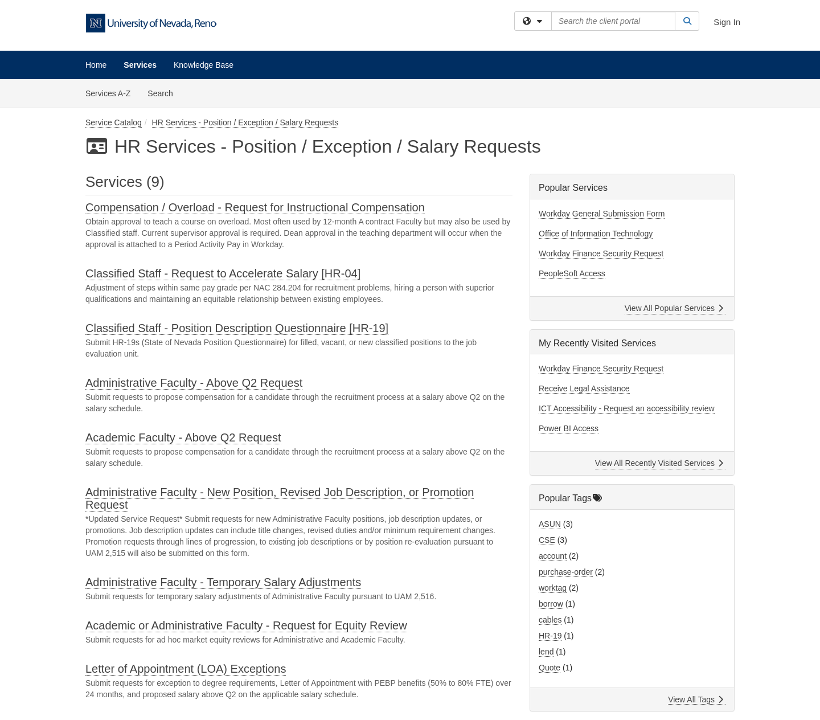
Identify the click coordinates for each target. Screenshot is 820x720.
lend (546, 651)
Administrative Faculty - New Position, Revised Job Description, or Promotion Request (279, 498)
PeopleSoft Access (572, 273)
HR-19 (550, 635)
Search (164, 92)
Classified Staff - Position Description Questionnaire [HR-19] (236, 328)
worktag (553, 587)
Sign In (727, 22)
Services (140, 64)
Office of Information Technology (596, 233)
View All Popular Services (674, 308)
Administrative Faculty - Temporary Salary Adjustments (223, 582)
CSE (547, 540)
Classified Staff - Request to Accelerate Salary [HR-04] (222, 273)
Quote (549, 667)
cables (550, 619)
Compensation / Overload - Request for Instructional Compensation (255, 207)
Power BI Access (568, 428)
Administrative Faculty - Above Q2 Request (193, 383)
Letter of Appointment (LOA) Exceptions (185, 668)
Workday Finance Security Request (601, 253)
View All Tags (695, 699)
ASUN (550, 524)
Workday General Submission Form (602, 213)
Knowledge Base (203, 64)
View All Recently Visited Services (659, 463)
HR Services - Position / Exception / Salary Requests (245, 122)
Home (95, 64)
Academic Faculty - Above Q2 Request (183, 437)
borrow (551, 603)
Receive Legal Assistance (584, 388)
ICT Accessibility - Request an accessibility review (627, 408)
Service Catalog (113, 122)
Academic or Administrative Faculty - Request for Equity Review (246, 625)
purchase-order (566, 571)
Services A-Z (107, 93)
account (553, 556)
